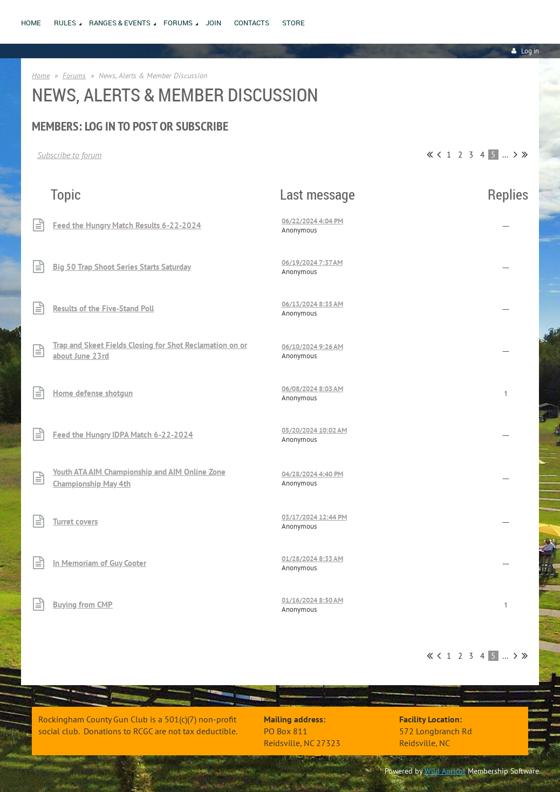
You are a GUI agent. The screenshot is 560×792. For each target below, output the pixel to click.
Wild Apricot (445, 771)
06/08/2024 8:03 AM (312, 388)
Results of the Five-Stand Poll (103, 308)
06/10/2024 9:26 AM (312, 346)
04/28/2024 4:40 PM (312, 474)
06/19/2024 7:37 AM (312, 262)
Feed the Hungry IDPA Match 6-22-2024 (123, 434)
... (505, 154)
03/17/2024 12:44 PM (314, 517)
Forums (74, 75)
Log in (530, 51)
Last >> (525, 154)
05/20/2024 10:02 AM (314, 430)
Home (41, 75)
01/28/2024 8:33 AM (312, 558)
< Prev (439, 154)
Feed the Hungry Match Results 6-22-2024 (127, 225)
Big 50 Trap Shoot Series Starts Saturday (122, 267)
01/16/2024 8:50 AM (312, 600)
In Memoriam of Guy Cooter (99, 563)
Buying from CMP (83, 604)
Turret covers (75, 521)
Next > (515, 154)
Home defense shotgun (93, 393)
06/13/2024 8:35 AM (312, 304)
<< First (430, 154)
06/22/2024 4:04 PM (312, 221)
